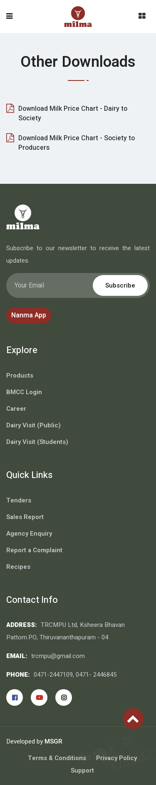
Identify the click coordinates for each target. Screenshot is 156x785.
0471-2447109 (53, 674)
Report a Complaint (34, 550)
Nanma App (28, 315)
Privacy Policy (116, 758)
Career (16, 408)
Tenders (18, 500)
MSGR (53, 741)
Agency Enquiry (29, 533)
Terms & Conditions (57, 758)
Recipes (18, 566)
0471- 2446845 (96, 674)
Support (82, 770)
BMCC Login (24, 392)
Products (19, 375)
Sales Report (25, 517)
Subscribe (120, 285)
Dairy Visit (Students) (37, 441)
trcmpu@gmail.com (58, 656)
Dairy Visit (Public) (33, 425)
